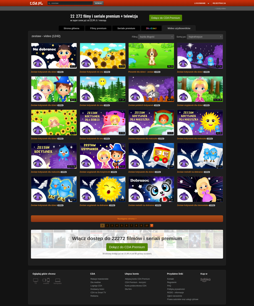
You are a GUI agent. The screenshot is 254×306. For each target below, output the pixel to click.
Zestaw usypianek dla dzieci (190, 105)
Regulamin (171, 282)
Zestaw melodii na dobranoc (190, 172)
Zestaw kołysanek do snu (91, 105)
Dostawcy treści (97, 289)
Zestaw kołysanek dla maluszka (142, 138)
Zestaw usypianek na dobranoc (94, 205)
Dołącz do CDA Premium (127, 247)
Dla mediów (96, 282)
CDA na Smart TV (98, 292)
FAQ (169, 286)
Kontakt (170, 279)
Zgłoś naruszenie (174, 296)
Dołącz (165, 18)
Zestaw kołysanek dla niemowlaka (192, 205)
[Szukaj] (70, 3)
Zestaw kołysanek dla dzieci (44, 72)
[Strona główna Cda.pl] (37, 3)
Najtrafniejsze (205, 36)
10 (147, 225)
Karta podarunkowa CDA (135, 286)
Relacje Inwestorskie (99, 279)
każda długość (156, 36)
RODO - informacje (175, 292)
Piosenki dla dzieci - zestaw (141, 72)
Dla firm (128, 289)
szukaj (98, 3)
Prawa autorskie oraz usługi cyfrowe (182, 299)
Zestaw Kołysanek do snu (92, 72)
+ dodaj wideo (220, 8)
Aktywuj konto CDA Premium (137, 279)
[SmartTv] (48, 285)
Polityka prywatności (176, 289)
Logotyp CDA (96, 286)
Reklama (94, 296)
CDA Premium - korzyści (135, 282)
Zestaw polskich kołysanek (140, 105)
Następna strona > (124, 218)
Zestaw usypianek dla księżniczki (95, 172)
